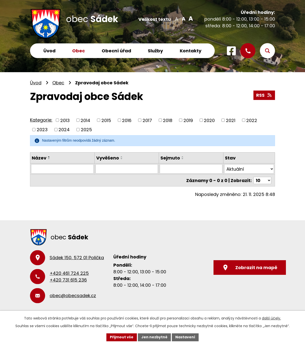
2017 (147, 120)
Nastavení (185, 337)
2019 (188, 120)
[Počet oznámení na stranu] (262, 180)
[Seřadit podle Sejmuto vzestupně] (182, 157)
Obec (78, 51)
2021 (230, 120)
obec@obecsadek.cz (73, 295)
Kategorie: (41, 120)
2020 (209, 120)
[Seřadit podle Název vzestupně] (49, 157)
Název (39, 158)
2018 (167, 120)
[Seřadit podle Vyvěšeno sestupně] (121, 159)
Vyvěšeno (107, 158)
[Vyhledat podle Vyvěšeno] (126, 169)
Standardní (183, 18)
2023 (42, 129)
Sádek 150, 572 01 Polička (77, 257)
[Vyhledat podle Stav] (249, 169)
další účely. (271, 318)
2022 (251, 120)
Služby (155, 51)
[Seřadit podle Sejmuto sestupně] (182, 159)
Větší (189, 18)
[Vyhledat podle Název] (62, 169)
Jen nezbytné (154, 337)
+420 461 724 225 (69, 273)
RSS (264, 95)
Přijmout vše (121, 337)
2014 (85, 120)
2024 (64, 129)
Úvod (49, 51)
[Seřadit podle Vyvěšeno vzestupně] (121, 157)
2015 (106, 120)
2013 (65, 120)
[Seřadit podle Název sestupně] (49, 159)
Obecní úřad (116, 51)
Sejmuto (170, 158)
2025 (86, 129)
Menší (176, 18)
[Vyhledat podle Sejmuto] (191, 169)
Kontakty (190, 51)
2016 (126, 120)
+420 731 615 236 (68, 280)
